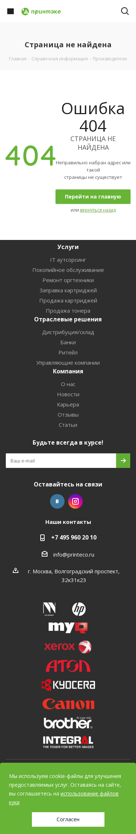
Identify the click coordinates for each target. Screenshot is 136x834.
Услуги (68, 247)
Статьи (68, 424)
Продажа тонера (68, 310)
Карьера (68, 404)
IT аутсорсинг (68, 259)
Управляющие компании (68, 362)
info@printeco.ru (73, 554)
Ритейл (68, 352)
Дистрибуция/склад (68, 332)
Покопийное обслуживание (68, 269)
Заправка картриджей (68, 290)
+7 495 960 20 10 (73, 537)
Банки (68, 342)
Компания (68, 371)
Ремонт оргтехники (68, 280)
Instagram (75, 501)
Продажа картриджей (68, 300)
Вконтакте (57, 501)
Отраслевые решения (68, 319)
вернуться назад (98, 210)
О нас (68, 384)
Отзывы (68, 414)
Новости (68, 394)
